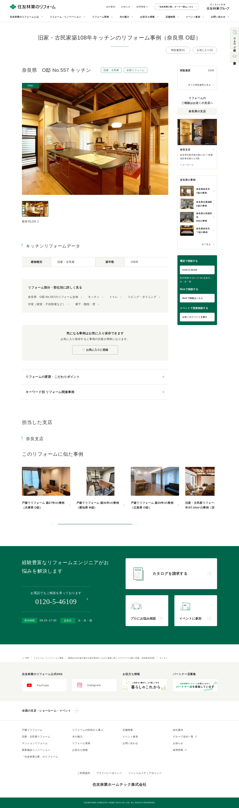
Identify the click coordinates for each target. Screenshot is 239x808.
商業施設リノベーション (36, 750)
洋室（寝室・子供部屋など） (47, 304)
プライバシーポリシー (109, 773)
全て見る (206, 244)
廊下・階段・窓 (85, 304)
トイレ (113, 296)
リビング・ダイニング (142, 296)
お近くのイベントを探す (194, 317)
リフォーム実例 (100, 17)
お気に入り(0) (205, 50)
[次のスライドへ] (138, 524)
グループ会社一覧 (185, 736)
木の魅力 (77, 736)
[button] (95, 524)
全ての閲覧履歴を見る (199, 85)
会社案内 (110, 6)
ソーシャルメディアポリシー (145, 773)
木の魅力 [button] (124, 17)
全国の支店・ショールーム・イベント (46, 710)
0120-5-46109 (189, 270)
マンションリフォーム (35, 743)
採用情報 (142, 6)
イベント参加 (193, 17)
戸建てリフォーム (32, 730)
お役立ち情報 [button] (147, 17)
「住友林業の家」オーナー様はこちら (175, 7)
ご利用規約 (83, 773)
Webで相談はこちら (192, 298)
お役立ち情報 (80, 750)
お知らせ (125, 6)
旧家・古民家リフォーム (36, 736)
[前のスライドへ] (52, 524)
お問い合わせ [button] (218, 17)
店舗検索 (170, 17)
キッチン (94, 296)
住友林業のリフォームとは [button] (24, 17)
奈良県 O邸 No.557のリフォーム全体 (53, 296)
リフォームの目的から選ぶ (87, 730)
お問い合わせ (130, 743)
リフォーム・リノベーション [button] (65, 17)
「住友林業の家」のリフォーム (40, 756)
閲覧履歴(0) (178, 50)
